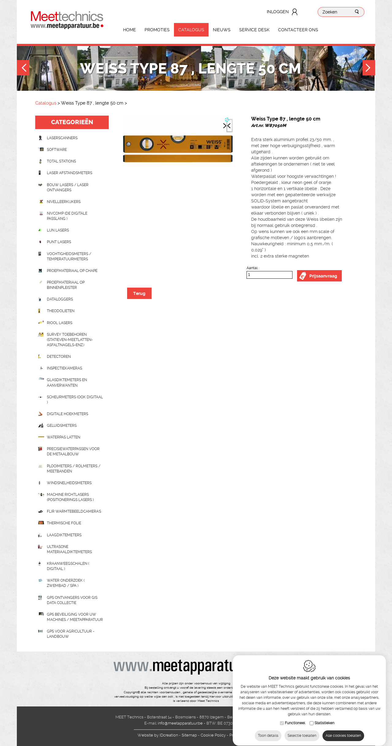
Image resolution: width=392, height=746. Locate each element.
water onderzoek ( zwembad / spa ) (66, 583)
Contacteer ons (298, 29)
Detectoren (59, 356)
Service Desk (254, 29)
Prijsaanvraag (323, 276)
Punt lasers (59, 242)
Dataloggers (60, 299)
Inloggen (278, 11)
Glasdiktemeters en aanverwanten (67, 382)
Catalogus (191, 29)
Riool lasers (59, 323)
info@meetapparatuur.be (180, 723)
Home (129, 29)
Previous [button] (23, 68)
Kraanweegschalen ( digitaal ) (68, 566)
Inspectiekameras (64, 368)
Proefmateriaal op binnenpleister (66, 285)
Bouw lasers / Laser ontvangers (68, 187)
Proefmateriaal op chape (72, 271)
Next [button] (369, 68)
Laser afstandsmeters (69, 173)
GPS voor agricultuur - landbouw (70, 634)
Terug (139, 293)
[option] (178, 139)
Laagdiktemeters (64, 535)
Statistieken (324, 719)
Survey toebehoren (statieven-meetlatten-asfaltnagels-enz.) (70, 339)
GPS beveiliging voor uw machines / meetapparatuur (75, 617)
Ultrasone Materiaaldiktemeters (69, 549)
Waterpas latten (63, 437)
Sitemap (189, 735)
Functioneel (295, 719)
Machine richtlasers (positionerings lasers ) (70, 497)
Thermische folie (64, 523)
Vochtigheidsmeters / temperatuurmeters (69, 256)
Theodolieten (60, 311)
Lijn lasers (58, 230)
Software (57, 149)
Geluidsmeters (62, 425)
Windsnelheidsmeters (69, 483)
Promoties (157, 29)
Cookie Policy (213, 735)
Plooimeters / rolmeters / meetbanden (73, 468)
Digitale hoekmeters (67, 414)
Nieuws (222, 29)
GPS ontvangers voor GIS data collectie (72, 600)
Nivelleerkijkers (64, 202)
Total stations (61, 161)
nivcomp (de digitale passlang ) (67, 216)
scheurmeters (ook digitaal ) (75, 399)
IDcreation (158, 735)
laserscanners (62, 138)
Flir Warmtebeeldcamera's (74, 511)
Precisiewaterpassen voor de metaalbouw (73, 451)
